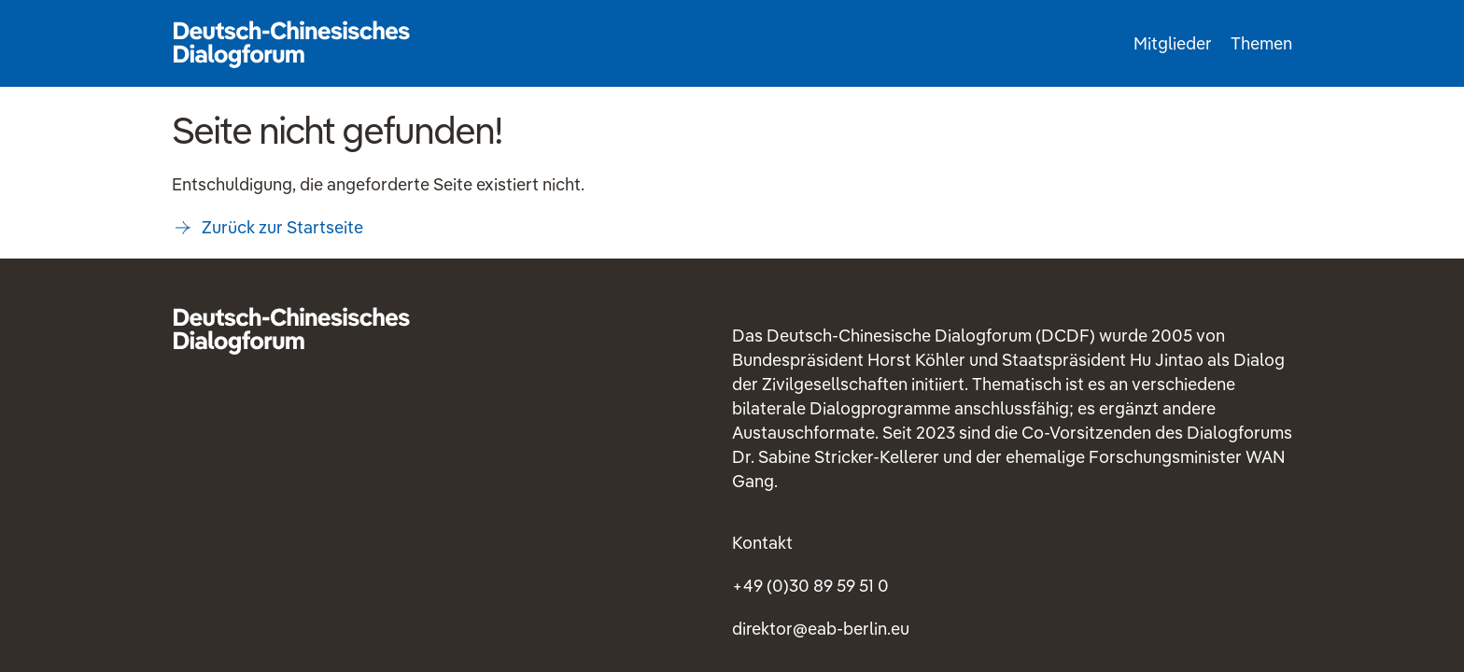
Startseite (291, 43)
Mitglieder (1172, 43)
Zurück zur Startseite (282, 227)
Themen (1261, 43)
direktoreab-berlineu (820, 628)
